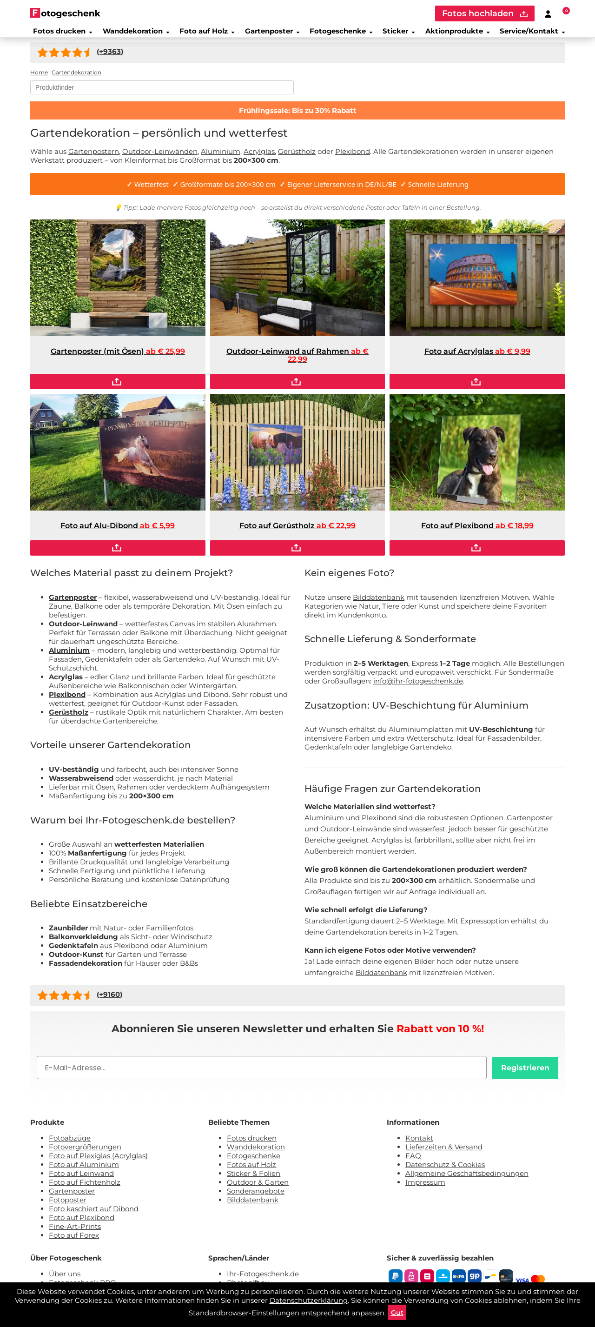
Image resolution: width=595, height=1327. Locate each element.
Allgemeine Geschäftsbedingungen (467, 1179)
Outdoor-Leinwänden (160, 157)
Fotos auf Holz (251, 1170)
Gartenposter (270, 34)
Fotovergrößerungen (85, 1152)
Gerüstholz (297, 157)
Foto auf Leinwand (81, 1179)
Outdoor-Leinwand (83, 629)
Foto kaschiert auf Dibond (94, 1214)
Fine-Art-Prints (75, 1232)
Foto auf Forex (74, 1241)
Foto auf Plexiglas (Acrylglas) (98, 1161)
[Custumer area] (548, 13)
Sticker (399, 34)
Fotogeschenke (340, 34)
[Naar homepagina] (65, 13)
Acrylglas (259, 157)
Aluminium (220, 157)
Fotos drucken (58, 34)
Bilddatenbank (378, 603)
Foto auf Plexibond (81, 1223)
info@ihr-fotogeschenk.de (418, 687)
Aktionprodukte (459, 34)
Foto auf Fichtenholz (84, 1188)
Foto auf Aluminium (84, 1170)
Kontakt (419, 1144)
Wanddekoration (132, 34)
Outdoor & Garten (258, 1188)
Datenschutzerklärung (309, 1297)
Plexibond (352, 157)
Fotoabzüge (70, 1144)
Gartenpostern (93, 157)
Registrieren (525, 1073)
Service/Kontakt (536, 34)
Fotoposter (67, 1205)
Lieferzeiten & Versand (444, 1152)
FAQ (413, 1161)
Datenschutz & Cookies (445, 1170)
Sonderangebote (255, 1197)
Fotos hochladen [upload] (485, 13)
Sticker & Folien (253, 1179)
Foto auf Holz (204, 34)
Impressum (425, 1188)
